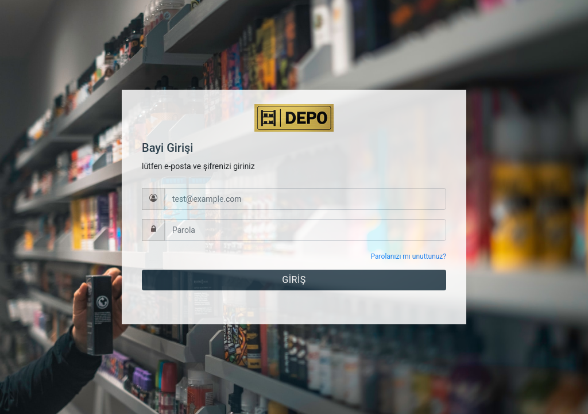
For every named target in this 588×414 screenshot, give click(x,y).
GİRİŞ (293, 279)
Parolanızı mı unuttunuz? (408, 256)
